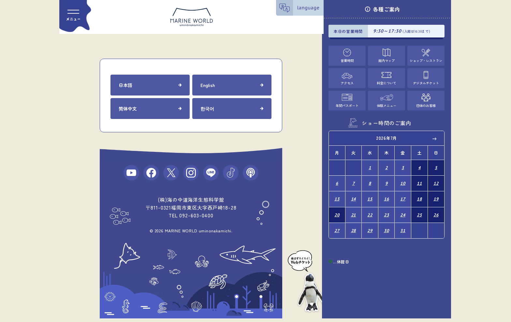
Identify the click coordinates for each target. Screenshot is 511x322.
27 (337, 224)
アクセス (347, 82)
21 (353, 210)
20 (337, 210)
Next (435, 137)
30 (386, 224)
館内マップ (386, 60)
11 (419, 180)
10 (402, 180)
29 (369, 224)
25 (419, 210)
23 (386, 210)
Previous (338, 137)
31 (402, 224)
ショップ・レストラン (426, 60)
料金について (386, 82)
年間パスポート (346, 104)
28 (353, 224)
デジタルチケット (426, 82)
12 (436, 180)
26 (436, 210)
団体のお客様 (426, 104)
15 (369, 195)
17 (402, 195)
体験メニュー (386, 104)
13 (337, 195)
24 (402, 210)
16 (386, 195)
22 (369, 210)
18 (419, 195)
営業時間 (347, 60)
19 (436, 195)
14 (353, 195)
